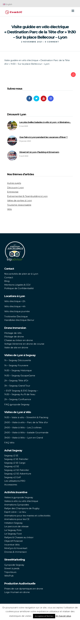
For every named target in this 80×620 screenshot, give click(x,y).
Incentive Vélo (12, 544)
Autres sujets (14, 183)
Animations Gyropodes (16, 504)
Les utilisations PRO (14, 481)
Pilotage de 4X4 (12, 333)
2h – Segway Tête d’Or (16, 380)
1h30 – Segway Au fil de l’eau (19, 394)
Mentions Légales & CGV (17, 284)
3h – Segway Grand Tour (17, 385)
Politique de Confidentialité (19, 288)
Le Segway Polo (13, 530)
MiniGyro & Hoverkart (15, 548)
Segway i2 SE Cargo (14, 462)
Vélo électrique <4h (14, 306)
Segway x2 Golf (12, 477)
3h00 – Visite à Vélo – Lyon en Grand (23, 437)
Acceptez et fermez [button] (44, 616)
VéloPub (9, 575)
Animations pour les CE (16, 519)
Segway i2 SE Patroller (16, 459)
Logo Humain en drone (17, 592)
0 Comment (52, 42)
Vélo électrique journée (17, 311)
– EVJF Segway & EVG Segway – (21, 390)
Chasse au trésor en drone (18, 340)
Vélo (9, 209)
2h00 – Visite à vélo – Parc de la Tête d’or (26, 422)
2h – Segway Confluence (17, 399)
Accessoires (10, 484)
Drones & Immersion (15, 552)
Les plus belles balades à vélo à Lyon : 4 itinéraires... (45, 122)
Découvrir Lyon (15, 187)
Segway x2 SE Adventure (17, 473)
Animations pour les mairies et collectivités (27, 515)
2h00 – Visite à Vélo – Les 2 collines (22, 427)
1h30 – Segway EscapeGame (19, 375)
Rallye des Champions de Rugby (21, 508)
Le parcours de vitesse (16, 526)
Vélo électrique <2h (14, 301)
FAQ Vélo (9, 442)
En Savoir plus (63, 616)
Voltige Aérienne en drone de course (24, 343)
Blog (6, 281)
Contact (8, 277)
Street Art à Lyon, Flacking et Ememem (39, 152)
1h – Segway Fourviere (16, 365)
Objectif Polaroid (13, 541)
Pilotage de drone (14, 336)
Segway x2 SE (11, 466)
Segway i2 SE (11, 455)
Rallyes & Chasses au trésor (18, 537)
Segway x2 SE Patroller (16, 470)
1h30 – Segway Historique (18, 370)
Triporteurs (10, 572)
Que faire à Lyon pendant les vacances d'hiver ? (43, 137)
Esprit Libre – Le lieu (15, 512)
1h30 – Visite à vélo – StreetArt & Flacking (26, 417)
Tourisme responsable (19, 205)
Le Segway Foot (13, 533)
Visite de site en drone (16, 347)
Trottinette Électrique (16, 316)
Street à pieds (11, 568)
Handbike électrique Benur (19, 320)
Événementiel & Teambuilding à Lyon (27, 196)
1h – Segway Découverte (17, 360)
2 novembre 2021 (31, 42)
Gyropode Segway (14, 564)
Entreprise (12, 191)
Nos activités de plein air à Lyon (21, 273)
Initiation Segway (13, 523)
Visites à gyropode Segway (18, 497)
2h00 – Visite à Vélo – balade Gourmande (26, 432)
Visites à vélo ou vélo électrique (21, 501)
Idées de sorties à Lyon (19, 200)
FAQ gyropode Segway (16, 404)
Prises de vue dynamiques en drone (23, 588)
